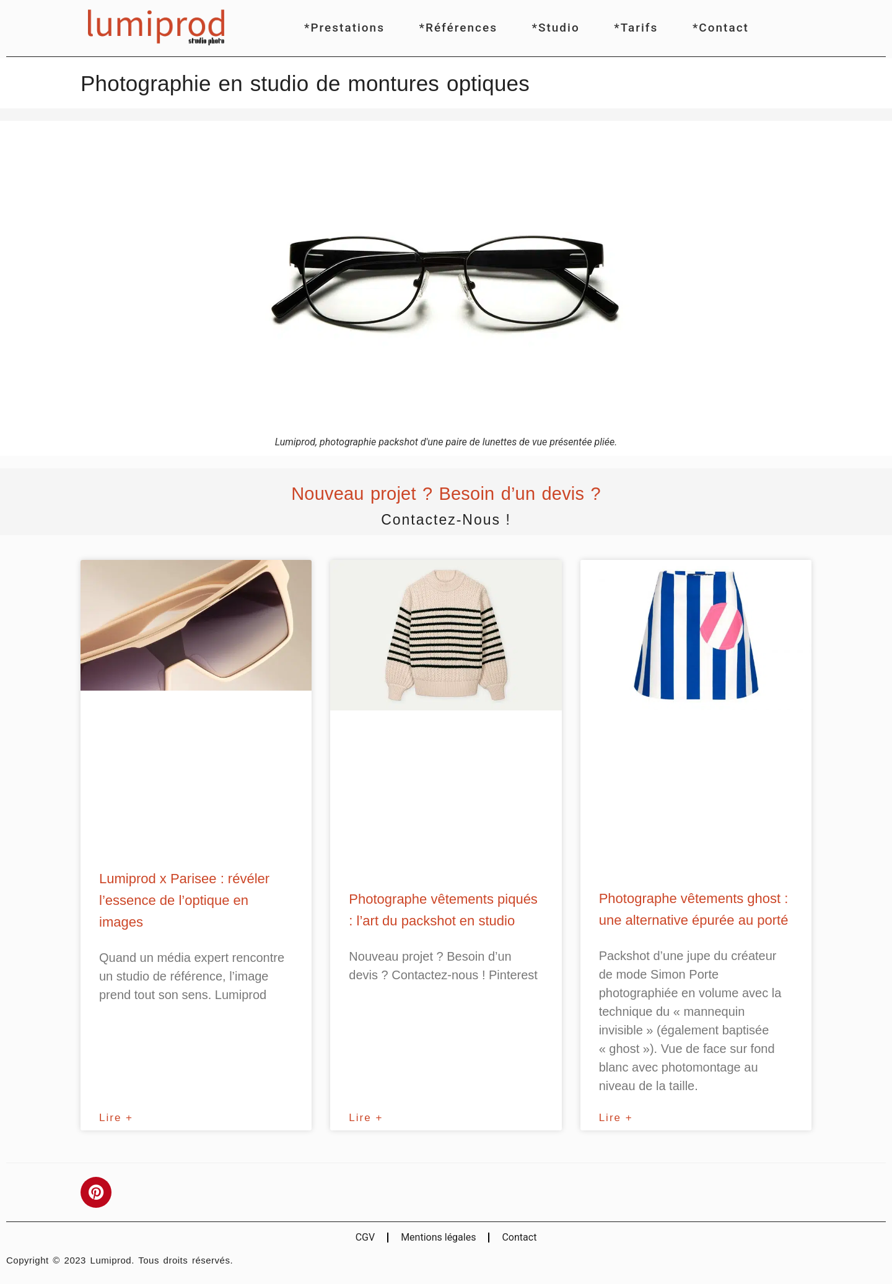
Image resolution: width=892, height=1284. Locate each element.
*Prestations (344, 27)
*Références (458, 27)
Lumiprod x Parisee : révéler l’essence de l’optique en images (184, 900)
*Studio (556, 27)
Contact (519, 1237)
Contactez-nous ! (446, 520)
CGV (365, 1237)
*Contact (721, 27)
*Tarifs (636, 27)
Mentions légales (438, 1237)
